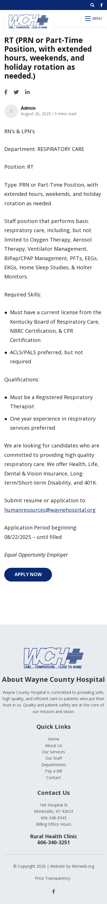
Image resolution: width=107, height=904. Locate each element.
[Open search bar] (92, 5)
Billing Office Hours (53, 824)
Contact (53, 777)
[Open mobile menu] (94, 18)
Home (53, 739)
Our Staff (53, 758)
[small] (101, 5)
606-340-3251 (53, 842)
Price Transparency (52, 878)
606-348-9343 (53, 818)
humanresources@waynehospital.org (50, 509)
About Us (53, 745)
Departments (53, 764)
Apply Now (28, 574)
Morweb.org (83, 866)
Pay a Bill (53, 771)
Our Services (53, 751)
